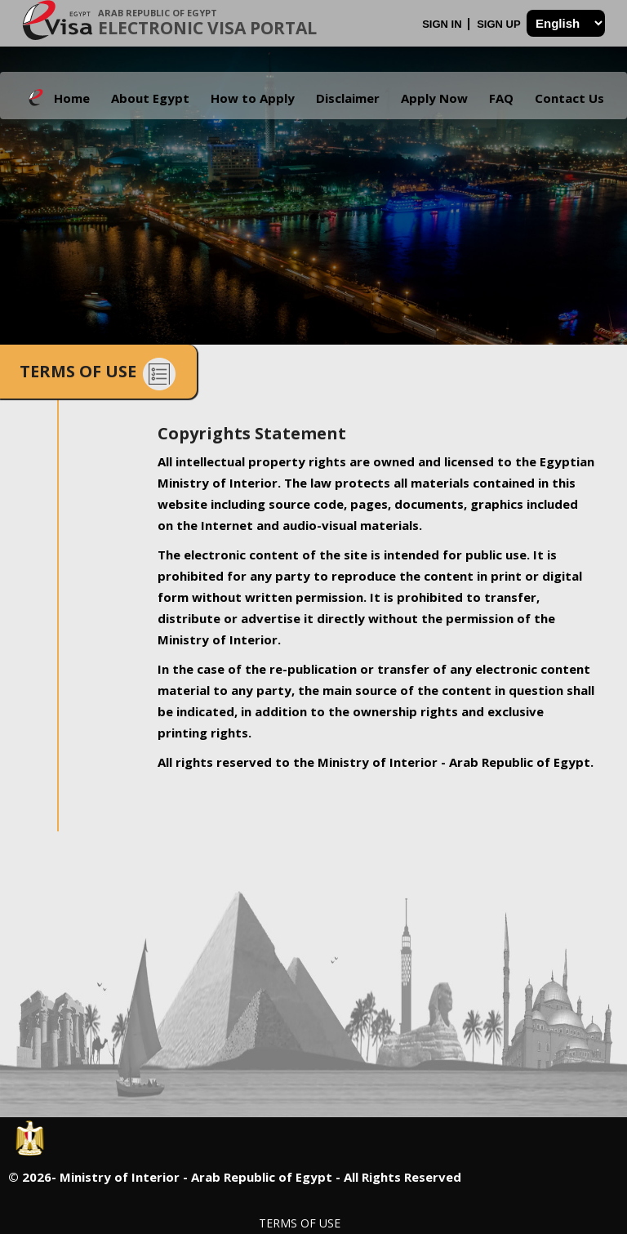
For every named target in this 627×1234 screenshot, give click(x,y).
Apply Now (434, 98)
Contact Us (569, 98)
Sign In (443, 24)
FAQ (501, 98)
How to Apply (253, 98)
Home (72, 98)
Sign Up (500, 24)
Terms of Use (299, 1223)
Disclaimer (348, 98)
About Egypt (150, 98)
